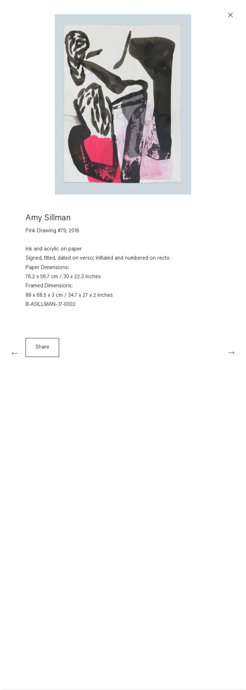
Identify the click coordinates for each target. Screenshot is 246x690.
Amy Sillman (48, 220)
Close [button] (231, 15)
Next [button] (231, 352)
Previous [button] (14, 352)
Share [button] (42, 349)
